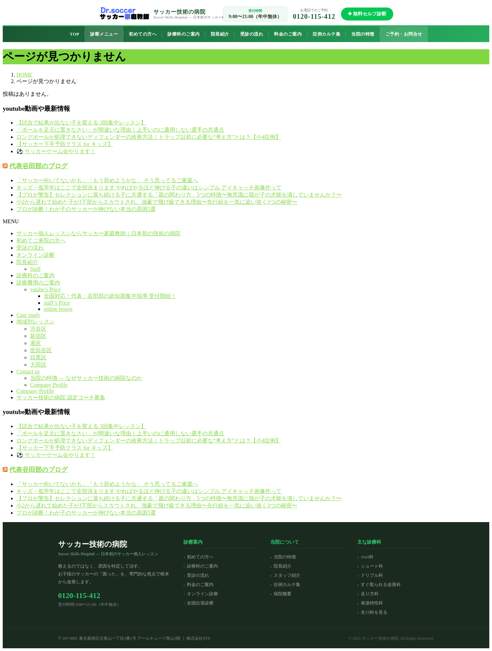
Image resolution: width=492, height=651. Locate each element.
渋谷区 (38, 329)
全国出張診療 (200, 603)
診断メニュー (104, 34)
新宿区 (38, 336)
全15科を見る (374, 612)
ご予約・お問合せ (403, 34)
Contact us (28, 371)
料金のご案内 (288, 34)
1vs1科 (367, 556)
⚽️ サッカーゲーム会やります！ (56, 151)
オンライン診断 (35, 255)
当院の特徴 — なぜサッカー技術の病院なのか (86, 378)
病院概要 (282, 593)
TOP (74, 34)
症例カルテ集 (326, 34)
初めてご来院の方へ (41, 240)
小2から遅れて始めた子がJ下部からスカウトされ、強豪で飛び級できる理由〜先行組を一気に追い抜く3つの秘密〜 (156, 202)
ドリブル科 (372, 575)
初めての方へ (142, 34)
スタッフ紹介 (287, 575)
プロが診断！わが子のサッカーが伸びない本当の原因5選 (86, 209)
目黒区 (38, 357)
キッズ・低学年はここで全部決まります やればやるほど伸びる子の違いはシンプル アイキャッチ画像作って (149, 187)
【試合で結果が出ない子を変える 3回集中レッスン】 (81, 122)
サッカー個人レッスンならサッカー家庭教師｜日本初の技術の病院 (98, 233)
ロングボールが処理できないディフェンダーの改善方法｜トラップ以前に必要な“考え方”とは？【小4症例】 (148, 137)
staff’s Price (57, 303)
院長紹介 (220, 34)
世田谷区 (41, 350)
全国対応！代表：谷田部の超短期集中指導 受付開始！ (110, 296)
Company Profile (49, 385)
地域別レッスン (35, 321)
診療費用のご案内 (38, 282)
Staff (35, 269)
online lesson (58, 309)
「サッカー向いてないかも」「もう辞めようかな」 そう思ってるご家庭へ (107, 180)
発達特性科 (372, 603)
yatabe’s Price (45, 289)
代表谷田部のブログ (38, 166)
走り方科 (370, 593)
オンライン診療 (202, 593)
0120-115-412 (314, 16)
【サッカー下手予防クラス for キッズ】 (64, 144)
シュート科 (372, 566)
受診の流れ (251, 34)
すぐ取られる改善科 (381, 584)
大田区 (38, 365)
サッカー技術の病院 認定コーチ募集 (60, 397)
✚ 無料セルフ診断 (367, 13)
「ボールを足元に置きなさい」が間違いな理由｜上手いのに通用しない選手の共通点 (120, 130)
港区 (35, 343)
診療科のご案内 (183, 34)
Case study (28, 315)
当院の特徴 (362, 34)
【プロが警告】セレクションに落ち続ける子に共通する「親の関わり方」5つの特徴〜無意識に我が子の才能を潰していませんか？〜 (179, 195)
